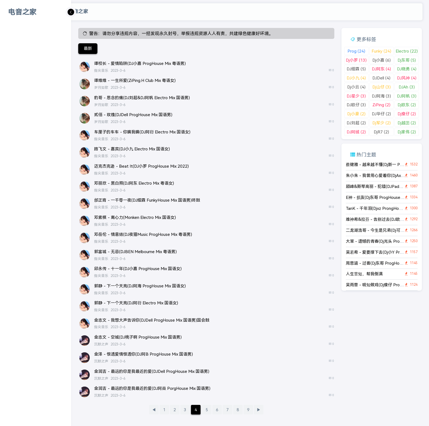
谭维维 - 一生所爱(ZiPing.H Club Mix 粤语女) (135, 80)
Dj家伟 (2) (407, 132)
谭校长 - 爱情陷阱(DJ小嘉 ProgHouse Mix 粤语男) (140, 63)
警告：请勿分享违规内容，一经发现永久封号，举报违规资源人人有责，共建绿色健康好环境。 (181, 33)
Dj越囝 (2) (407, 123)
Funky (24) (381, 51)
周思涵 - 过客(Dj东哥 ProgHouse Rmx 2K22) (387, 263)
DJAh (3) (406, 87)
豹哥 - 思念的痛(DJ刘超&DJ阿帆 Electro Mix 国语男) (142, 97)
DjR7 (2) (381, 132)
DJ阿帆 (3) (406, 96)
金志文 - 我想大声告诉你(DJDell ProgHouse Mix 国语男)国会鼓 (151, 320)
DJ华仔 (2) (381, 113)
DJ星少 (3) (356, 96)
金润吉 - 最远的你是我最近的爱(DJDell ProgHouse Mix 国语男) (151, 371)
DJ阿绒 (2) (356, 132)
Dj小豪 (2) (356, 113)
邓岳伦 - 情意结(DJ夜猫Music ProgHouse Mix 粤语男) (143, 234)
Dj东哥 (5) (407, 60)
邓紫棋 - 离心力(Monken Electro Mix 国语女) (135, 217)
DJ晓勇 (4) (406, 69)
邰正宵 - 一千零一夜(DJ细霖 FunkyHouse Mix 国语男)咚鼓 (147, 200)
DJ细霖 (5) (356, 69)
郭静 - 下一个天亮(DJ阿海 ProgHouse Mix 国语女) (140, 286)
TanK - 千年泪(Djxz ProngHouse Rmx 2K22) (387, 208)
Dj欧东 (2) (407, 104)
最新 (88, 48)
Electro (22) (407, 51)
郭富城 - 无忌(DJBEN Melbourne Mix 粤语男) (135, 251)
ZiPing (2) (381, 104)
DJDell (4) (381, 78)
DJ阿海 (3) (381, 96)
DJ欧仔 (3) (356, 104)
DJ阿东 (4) (381, 69)
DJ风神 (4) (406, 78)
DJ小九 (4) (356, 78)
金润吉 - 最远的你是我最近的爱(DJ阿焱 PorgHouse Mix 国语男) (152, 388)
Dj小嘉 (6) (381, 60)
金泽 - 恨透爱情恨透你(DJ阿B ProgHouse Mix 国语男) (143, 354)
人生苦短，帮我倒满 (364, 273)
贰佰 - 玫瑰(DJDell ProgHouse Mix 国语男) (133, 114)
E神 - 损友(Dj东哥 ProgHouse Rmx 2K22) (384, 197)
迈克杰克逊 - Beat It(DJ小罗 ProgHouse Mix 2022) (141, 166)
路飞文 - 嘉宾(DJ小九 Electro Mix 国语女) (132, 149)
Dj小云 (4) (356, 87)
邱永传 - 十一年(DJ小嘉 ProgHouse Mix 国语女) (138, 268)
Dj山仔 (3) (381, 87)
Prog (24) (356, 51)
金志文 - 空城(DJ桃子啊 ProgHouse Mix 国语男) (138, 337)
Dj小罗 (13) (356, 60)
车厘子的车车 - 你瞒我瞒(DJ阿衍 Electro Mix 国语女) (142, 132)
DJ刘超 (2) (356, 123)
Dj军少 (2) (381, 123)
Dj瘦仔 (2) (407, 113)
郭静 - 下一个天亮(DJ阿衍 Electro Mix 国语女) (136, 303)
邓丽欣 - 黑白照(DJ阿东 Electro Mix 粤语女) (134, 183)
